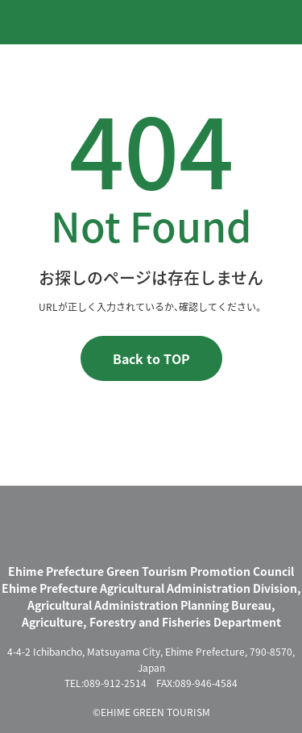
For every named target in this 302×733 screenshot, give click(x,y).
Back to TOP (151, 358)
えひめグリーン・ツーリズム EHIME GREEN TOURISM (80, 21)
